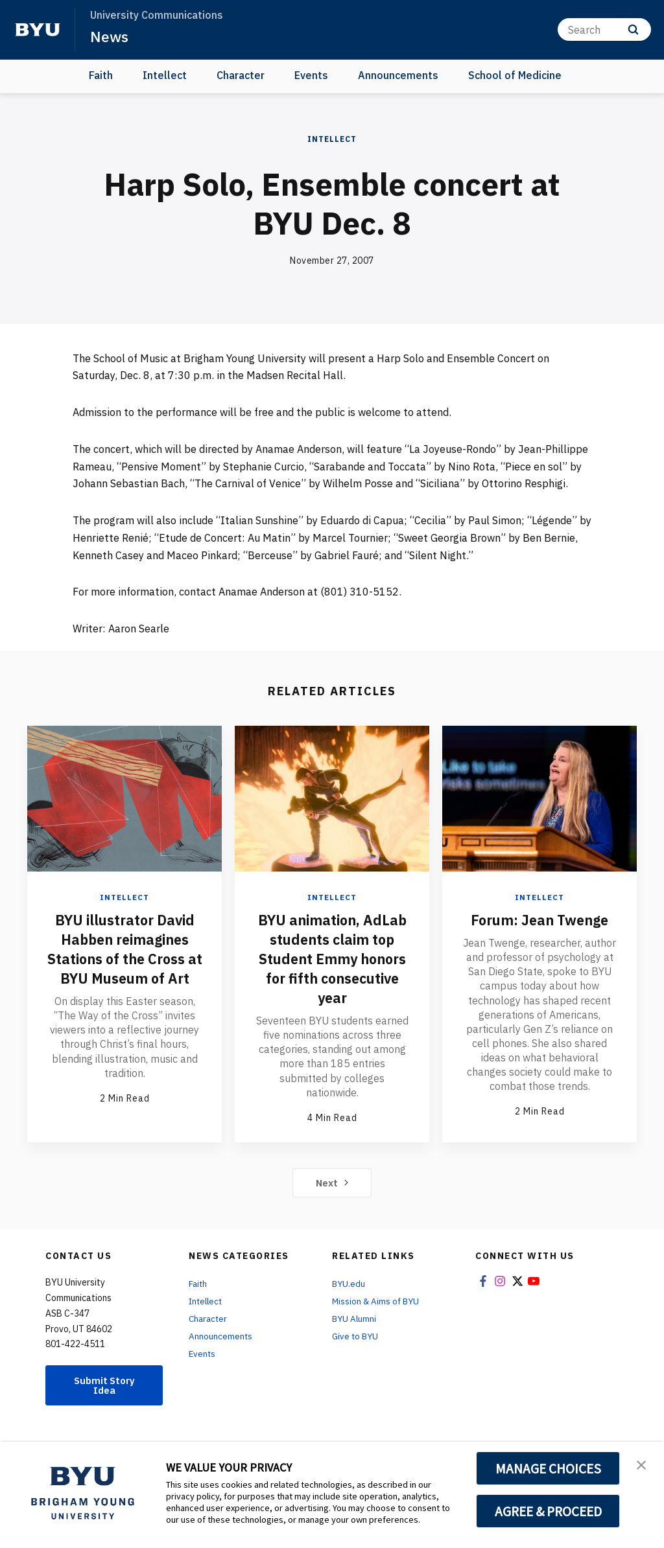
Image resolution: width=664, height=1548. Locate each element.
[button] (643, 1465)
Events (311, 75)
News (110, 36)
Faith (101, 75)
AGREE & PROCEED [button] (548, 1511)
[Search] (604, 29)
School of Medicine (515, 75)
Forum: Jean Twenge (539, 919)
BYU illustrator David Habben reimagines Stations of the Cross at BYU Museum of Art (124, 958)
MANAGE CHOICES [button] (548, 1468)
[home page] (37, 29)
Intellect (165, 75)
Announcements (398, 75)
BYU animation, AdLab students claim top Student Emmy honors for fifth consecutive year (332, 968)
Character (241, 75)
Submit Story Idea (104, 1405)
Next (332, 1201)
